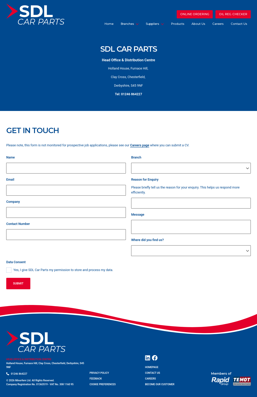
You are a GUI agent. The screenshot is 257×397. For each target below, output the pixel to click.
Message (137, 215)
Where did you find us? (147, 240)
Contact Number (18, 224)
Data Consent (16, 262)
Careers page (139, 146)
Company (13, 202)
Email (10, 180)
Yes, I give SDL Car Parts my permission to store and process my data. (63, 270)
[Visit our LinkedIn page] (147, 358)
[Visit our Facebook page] (155, 358)
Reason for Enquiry (144, 180)
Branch (136, 158)
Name (10, 158)
